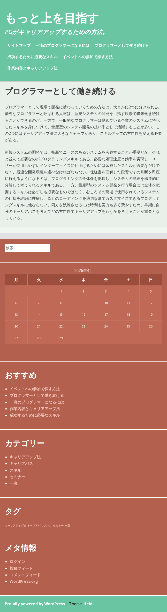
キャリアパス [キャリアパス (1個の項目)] (35, 525)
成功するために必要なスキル (32, 56)
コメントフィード (25, 574)
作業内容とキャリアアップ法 (32, 68)
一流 (13, 483)
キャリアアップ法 (25, 457)
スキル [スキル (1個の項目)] (48, 525)
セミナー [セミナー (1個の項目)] (58, 525)
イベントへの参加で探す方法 (87, 56)
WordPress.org (24, 581)
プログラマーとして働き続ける (121, 45)
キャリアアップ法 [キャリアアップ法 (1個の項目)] (15, 525)
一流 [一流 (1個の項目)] (67, 525)
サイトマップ (18, 45)
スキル (15, 470)
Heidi (89, 603)
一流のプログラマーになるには (62, 45)
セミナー (17, 476)
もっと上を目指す (52, 18)
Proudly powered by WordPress (35, 603)
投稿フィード (21, 568)
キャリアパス (21, 463)
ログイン (17, 561)
